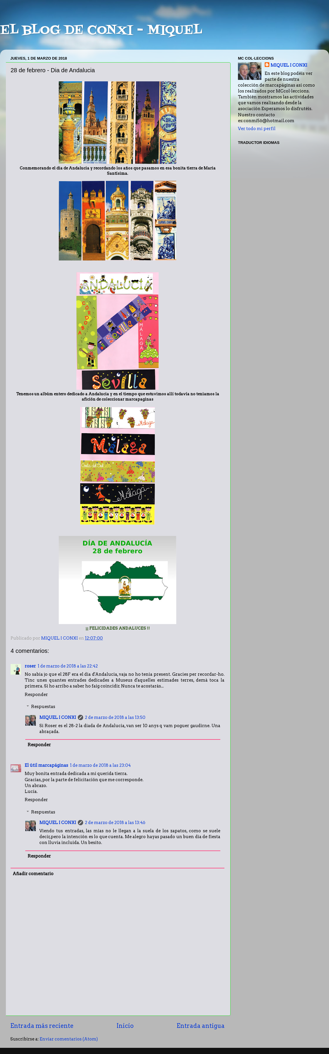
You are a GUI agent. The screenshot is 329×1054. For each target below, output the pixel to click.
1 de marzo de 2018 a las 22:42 (68, 666)
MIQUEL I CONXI (57, 717)
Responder (36, 694)
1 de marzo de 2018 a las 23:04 (100, 765)
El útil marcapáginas (46, 765)
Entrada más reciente (41, 1025)
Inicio (125, 1025)
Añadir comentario (33, 873)
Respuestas (43, 706)
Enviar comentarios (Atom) (69, 1039)
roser (30, 666)
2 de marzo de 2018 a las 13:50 (115, 717)
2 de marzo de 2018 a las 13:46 (115, 822)
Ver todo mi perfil (257, 128)
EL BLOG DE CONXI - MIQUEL (101, 30)
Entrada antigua (201, 1025)
